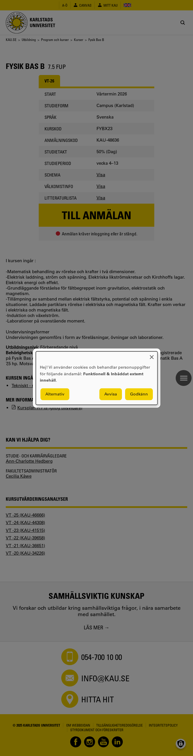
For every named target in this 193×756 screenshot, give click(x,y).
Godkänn (139, 394)
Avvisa (110, 394)
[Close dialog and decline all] (151, 355)
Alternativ (54, 394)
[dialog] (96, 378)
